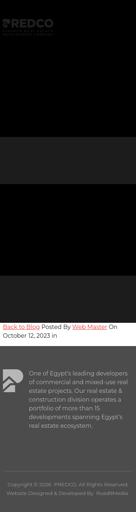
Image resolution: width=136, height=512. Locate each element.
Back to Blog (21, 327)
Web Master (89, 327)
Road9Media (112, 493)
